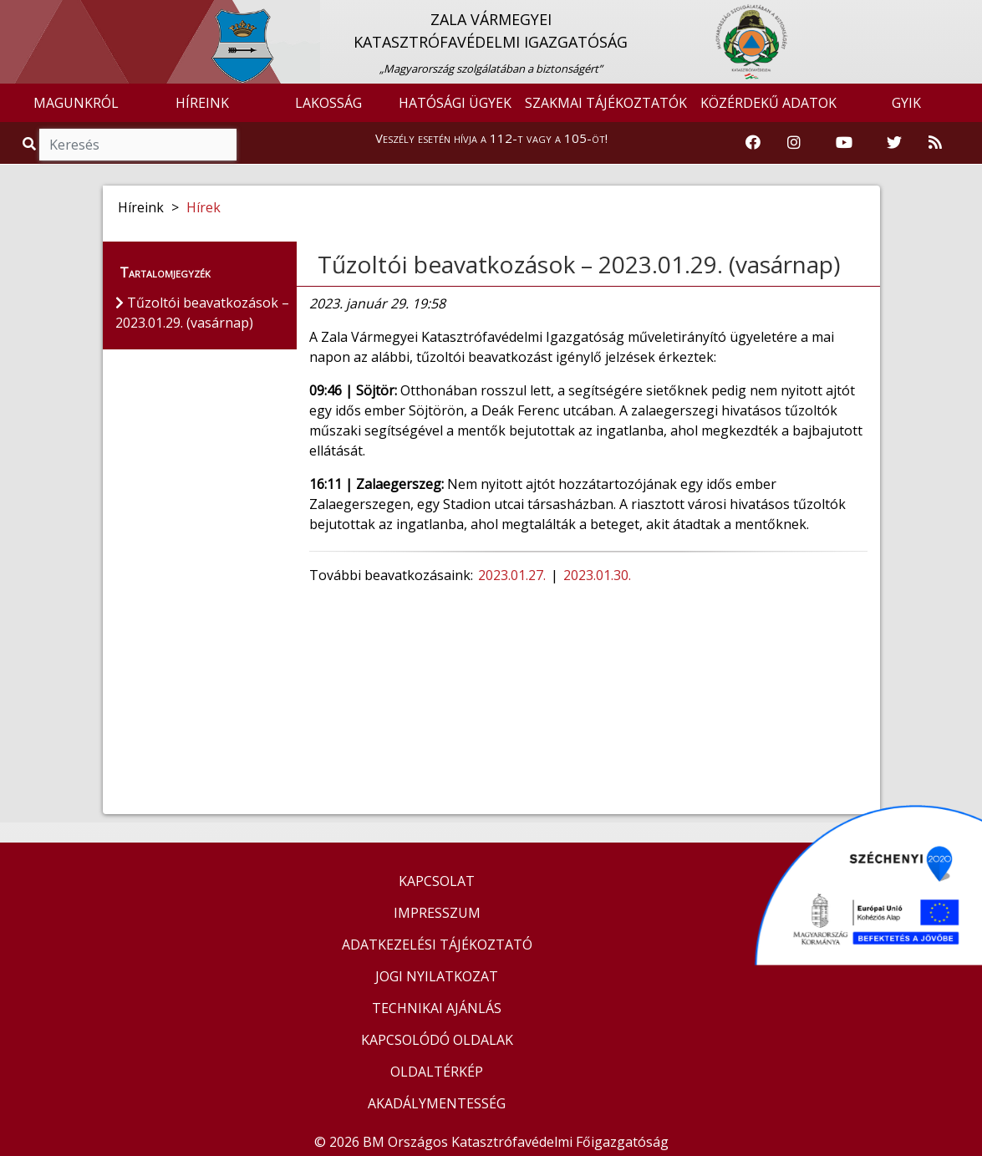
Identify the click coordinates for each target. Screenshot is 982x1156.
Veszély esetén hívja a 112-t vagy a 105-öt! (491, 138)
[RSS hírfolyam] (935, 143)
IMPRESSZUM (437, 913)
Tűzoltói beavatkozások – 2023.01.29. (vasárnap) (579, 264)
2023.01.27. (513, 575)
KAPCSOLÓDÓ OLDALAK (437, 1040)
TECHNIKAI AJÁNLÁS (436, 1008)
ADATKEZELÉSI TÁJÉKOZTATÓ (437, 944)
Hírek (203, 207)
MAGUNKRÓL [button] (76, 103)
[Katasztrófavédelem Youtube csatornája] (844, 143)
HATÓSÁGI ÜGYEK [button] (455, 103)
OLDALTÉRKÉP (436, 1071)
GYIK (906, 103)
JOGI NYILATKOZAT (436, 976)
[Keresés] (138, 144)
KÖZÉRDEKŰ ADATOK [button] (768, 103)
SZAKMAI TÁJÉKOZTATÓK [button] (606, 103)
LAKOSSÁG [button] (328, 103)
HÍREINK (202, 103)
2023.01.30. (598, 575)
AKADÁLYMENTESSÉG (437, 1103)
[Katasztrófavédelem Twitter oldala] (894, 143)
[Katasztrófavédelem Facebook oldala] (753, 143)
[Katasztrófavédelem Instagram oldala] (794, 143)
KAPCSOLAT (437, 881)
